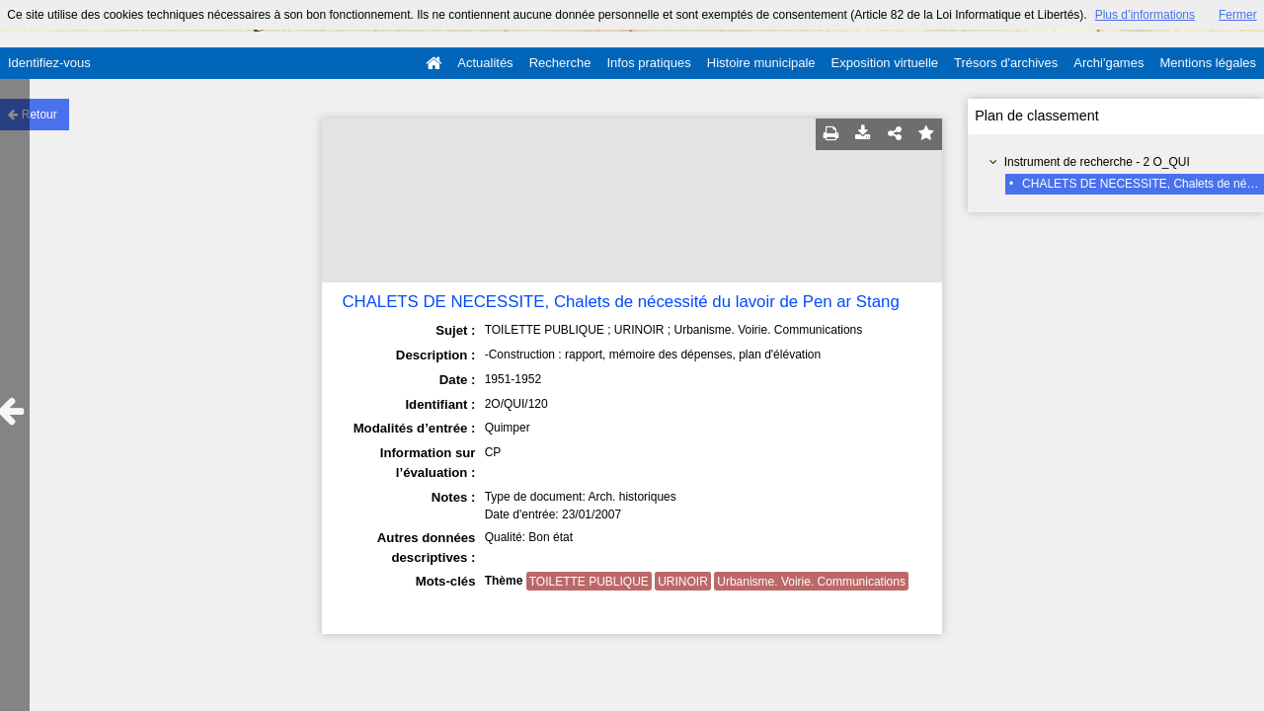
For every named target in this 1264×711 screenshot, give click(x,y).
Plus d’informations (1145, 15)
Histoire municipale (761, 62)
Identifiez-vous (49, 62)
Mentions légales (1207, 62)
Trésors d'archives (1006, 62)
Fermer (1238, 15)
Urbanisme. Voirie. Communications (811, 582)
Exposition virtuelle (884, 62)
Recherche (560, 62)
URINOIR (683, 582)
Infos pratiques (649, 62)
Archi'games (1108, 62)
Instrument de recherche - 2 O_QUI (1097, 162)
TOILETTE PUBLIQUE (589, 582)
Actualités (485, 62)
